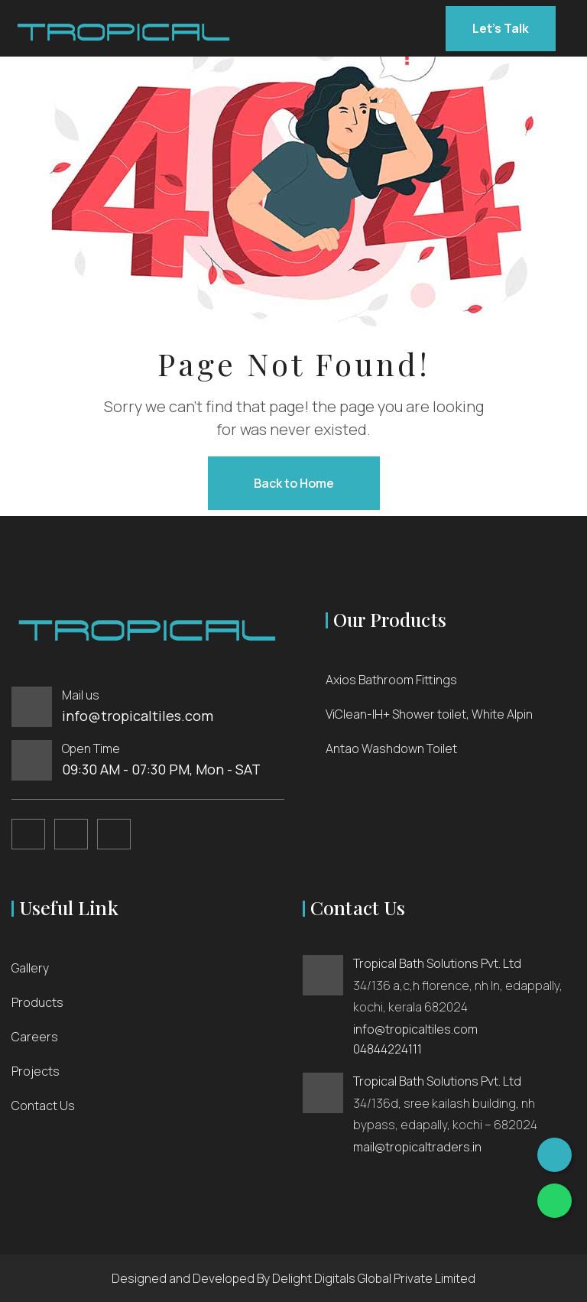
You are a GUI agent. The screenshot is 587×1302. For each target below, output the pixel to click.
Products (37, 1002)
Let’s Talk (500, 28)
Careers (34, 1036)
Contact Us (43, 1105)
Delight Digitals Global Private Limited (373, 1278)
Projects (35, 1071)
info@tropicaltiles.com (137, 715)
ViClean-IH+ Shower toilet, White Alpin (429, 714)
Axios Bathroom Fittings (391, 679)
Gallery (30, 967)
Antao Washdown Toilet (391, 748)
